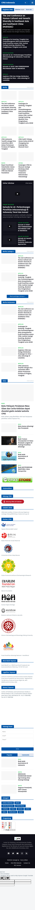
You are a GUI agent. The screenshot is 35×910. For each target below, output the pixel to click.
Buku (4, 812)
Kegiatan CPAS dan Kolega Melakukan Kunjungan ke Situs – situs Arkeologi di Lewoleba (16, 78)
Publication (12, 812)
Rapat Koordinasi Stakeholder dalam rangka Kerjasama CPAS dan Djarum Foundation (8, 169)
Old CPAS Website (16, 863)
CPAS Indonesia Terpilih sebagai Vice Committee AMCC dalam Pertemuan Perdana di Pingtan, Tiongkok (8, 144)
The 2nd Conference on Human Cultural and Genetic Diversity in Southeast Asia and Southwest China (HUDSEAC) (16, 21)
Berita (17, 803)
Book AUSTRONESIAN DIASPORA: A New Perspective (25, 469)
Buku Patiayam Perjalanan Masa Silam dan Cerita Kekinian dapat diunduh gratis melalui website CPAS (15, 410)
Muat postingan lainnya (17, 296)
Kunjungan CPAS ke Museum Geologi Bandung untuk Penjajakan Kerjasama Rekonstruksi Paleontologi (25, 171)
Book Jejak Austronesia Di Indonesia (23, 456)
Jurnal (20, 812)
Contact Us (27, 863)
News (13, 809)
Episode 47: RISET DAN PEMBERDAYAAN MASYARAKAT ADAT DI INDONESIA (16, 67)
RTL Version (17, 865)
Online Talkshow (8, 803)
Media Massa (20, 806)
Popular (9, 755)
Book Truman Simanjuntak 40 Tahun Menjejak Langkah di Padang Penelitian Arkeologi (25, 443)
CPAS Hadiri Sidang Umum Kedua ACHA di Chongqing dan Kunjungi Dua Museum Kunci (25, 143)
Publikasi (5, 809)
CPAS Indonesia (8, 2)
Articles (20, 809)
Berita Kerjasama (8, 806)
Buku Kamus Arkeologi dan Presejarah (25, 427)
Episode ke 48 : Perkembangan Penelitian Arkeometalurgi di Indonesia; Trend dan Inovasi (17, 57)
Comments (25, 755)
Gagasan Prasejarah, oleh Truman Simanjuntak (25, 789)
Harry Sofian (24, 860)
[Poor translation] (7, 878)
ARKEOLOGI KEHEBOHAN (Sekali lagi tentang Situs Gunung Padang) (24, 777)
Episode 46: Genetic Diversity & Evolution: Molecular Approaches (25, 241)
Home (7, 863)
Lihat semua (30, 87)
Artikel (28, 809)
